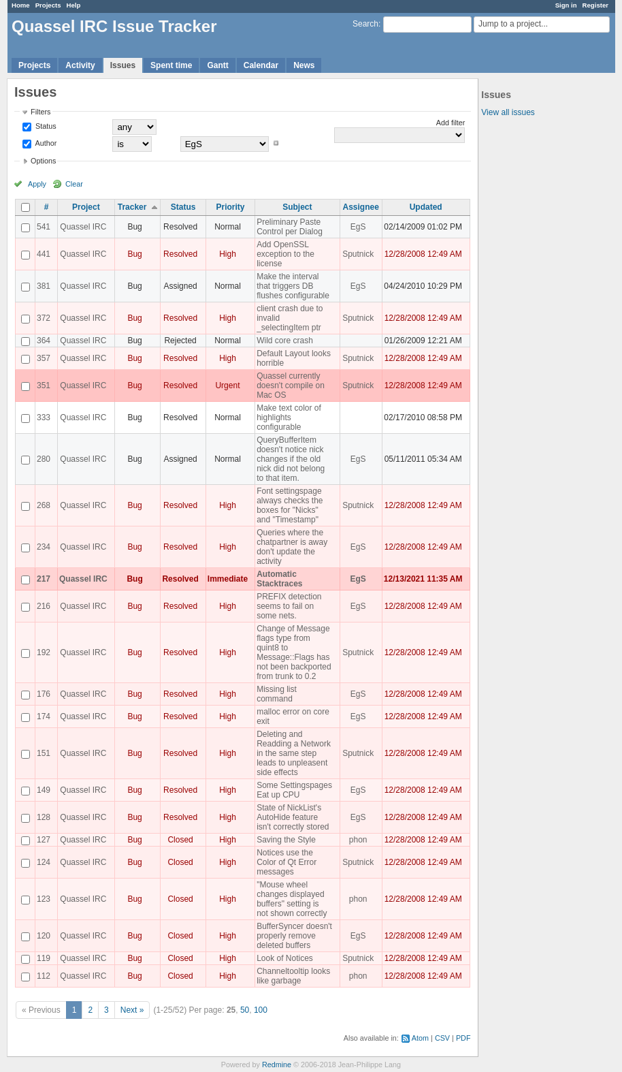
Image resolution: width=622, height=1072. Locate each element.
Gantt (217, 65)
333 (43, 417)
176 (43, 694)
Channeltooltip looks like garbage (293, 976)
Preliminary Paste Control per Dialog (290, 226)
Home (21, 5)
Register (595, 5)
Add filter (450, 123)
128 (43, 817)
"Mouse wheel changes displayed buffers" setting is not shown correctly (292, 899)
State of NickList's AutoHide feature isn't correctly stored (293, 817)
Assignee (361, 207)
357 (43, 358)
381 (43, 286)
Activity (80, 65)
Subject (297, 207)
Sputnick (358, 254)
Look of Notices (285, 958)
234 (43, 547)
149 (43, 790)
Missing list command (277, 694)
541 (43, 227)
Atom (420, 1038)
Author (44, 143)
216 (43, 606)
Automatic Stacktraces (279, 578)
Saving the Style (286, 840)
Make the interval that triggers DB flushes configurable (293, 286)
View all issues (507, 112)
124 (43, 862)
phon (358, 840)
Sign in (566, 5)
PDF (463, 1038)
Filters (40, 112)
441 (43, 254)
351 (43, 385)
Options (43, 161)
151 (43, 753)
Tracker (132, 207)
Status (44, 126)
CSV (442, 1038)
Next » (132, 1010)
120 (43, 936)
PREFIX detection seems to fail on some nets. (289, 606)
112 (43, 976)
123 (43, 899)
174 (43, 716)
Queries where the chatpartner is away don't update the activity (292, 547)
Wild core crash (285, 340)
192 (43, 652)
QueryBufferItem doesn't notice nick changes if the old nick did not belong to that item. (291, 459)
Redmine (276, 1064)
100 (260, 1010)
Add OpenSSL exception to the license (285, 254)
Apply (37, 184)
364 (43, 340)
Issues (122, 65)
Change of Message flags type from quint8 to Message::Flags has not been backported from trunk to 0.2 (294, 652)
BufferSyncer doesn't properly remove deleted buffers (294, 935)
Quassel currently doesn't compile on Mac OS (291, 385)
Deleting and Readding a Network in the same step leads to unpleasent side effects (294, 753)
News (303, 65)
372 (43, 318)
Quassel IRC (83, 227)
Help (74, 5)
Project (86, 207)
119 (43, 958)
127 (43, 840)
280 (43, 459)
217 (43, 579)
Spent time (171, 65)
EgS (358, 227)
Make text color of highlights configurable (289, 417)
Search (365, 24)
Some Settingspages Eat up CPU (294, 790)
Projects (48, 5)
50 (244, 1010)
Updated (426, 207)
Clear (74, 184)
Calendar (261, 65)
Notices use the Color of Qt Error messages (286, 862)
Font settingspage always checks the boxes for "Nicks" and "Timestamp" (290, 505)
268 (43, 505)
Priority (230, 207)
